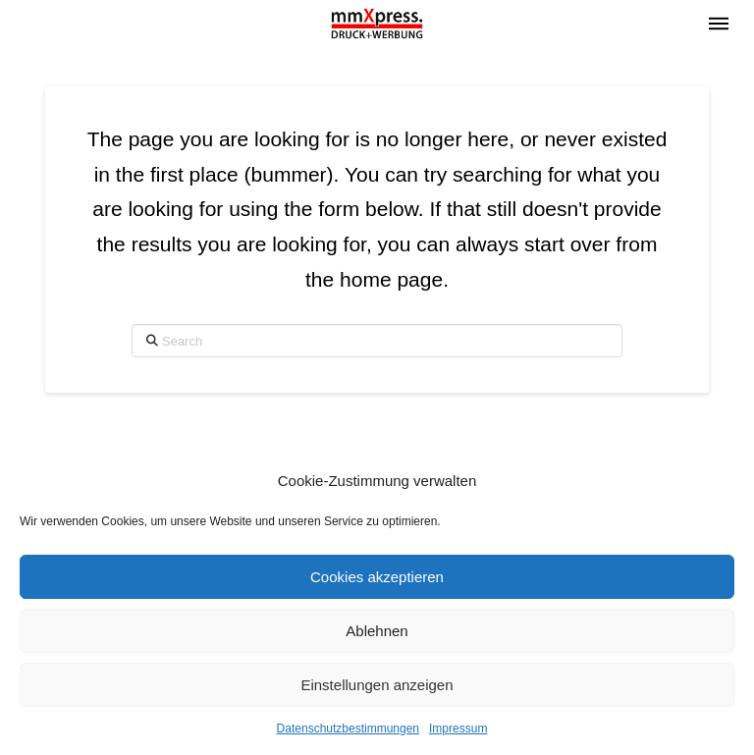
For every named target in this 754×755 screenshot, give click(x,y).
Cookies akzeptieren (377, 576)
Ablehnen (376, 630)
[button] (718, 23)
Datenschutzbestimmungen (348, 728)
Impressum (458, 728)
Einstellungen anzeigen (376, 684)
